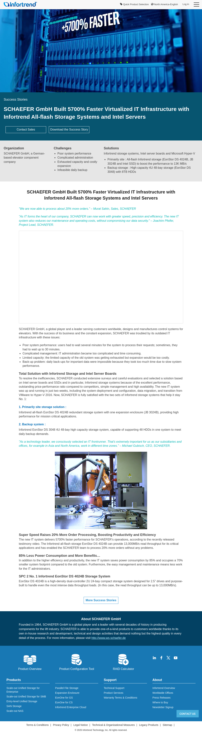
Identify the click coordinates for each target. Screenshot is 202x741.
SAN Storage (14, 706)
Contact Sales (26, 129)
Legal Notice (80, 724)
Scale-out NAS (14, 710)
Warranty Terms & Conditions (120, 697)
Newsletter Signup (163, 707)
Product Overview (30, 661)
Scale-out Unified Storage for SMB (26, 696)
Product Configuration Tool (76, 661)
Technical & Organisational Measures (113, 724)
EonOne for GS (64, 697)
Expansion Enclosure (67, 692)
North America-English (164, 4)
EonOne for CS (64, 702)
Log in (186, 4)
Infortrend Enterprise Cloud (70, 707)
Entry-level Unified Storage (21, 701)
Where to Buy (160, 702)
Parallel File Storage (66, 688)
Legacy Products (148, 724)
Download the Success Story (69, 129)
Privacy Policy (61, 724)
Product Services (113, 692)
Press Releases (162, 697)
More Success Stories (101, 600)
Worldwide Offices (163, 692)
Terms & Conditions (37, 724)
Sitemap (167, 724)
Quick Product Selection (134, 4)
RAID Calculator (123, 661)
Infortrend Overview (164, 688)
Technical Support (114, 688)
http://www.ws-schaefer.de (108, 637)
